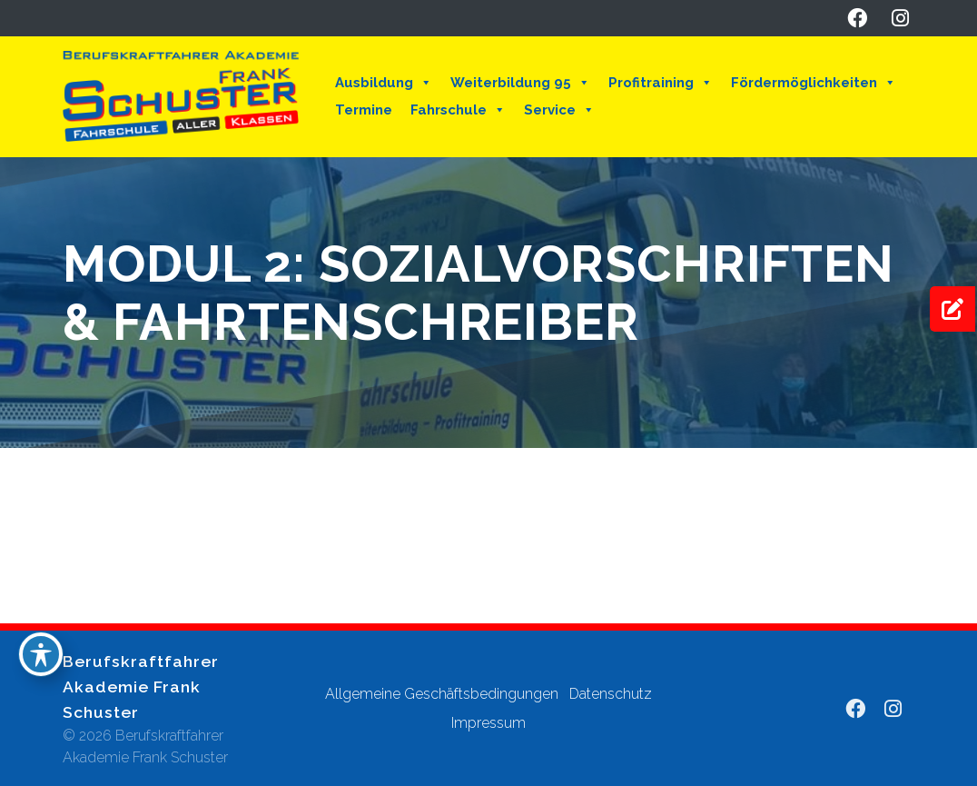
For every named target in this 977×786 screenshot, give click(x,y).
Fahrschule (458, 110)
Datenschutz (610, 693)
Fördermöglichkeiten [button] (813, 82)
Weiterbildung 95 (520, 82)
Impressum (488, 722)
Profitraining (660, 82)
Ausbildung (383, 82)
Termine (363, 110)
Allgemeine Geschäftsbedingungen (441, 693)
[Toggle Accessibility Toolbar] (41, 654)
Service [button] (559, 110)
